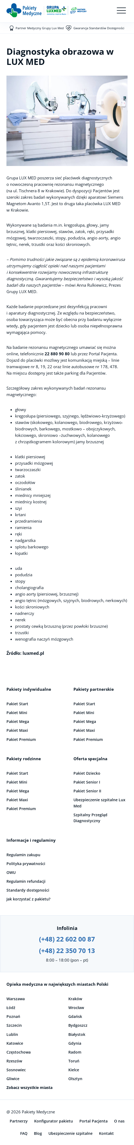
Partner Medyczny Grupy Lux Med (40, 28)
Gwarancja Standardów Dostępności (98, 28)
